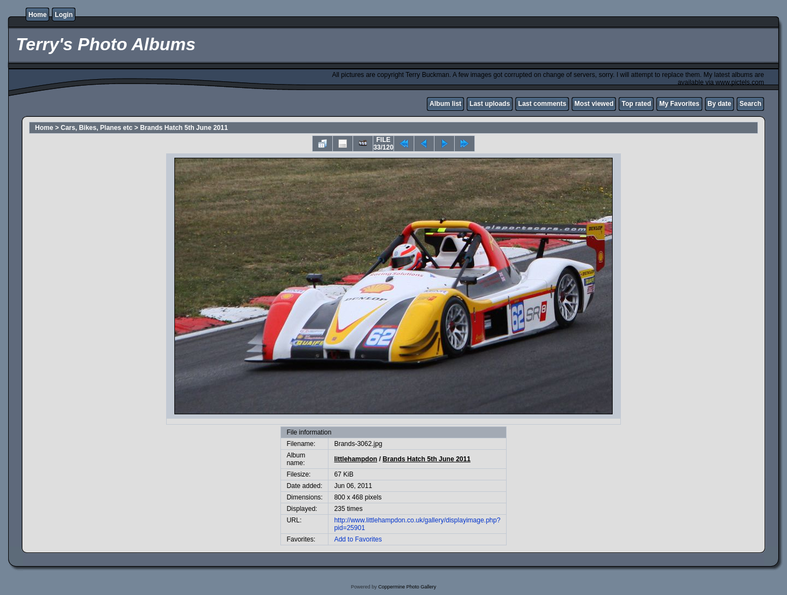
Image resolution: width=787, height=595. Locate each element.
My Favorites (679, 104)
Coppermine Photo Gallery (407, 587)
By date (719, 104)
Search (750, 104)
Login (64, 15)
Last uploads (489, 104)
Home (37, 15)
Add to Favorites (357, 539)
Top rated (636, 104)
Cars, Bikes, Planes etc (96, 128)
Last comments (542, 104)
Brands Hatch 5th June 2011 (184, 128)
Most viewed (593, 104)
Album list (445, 104)
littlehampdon (355, 459)
